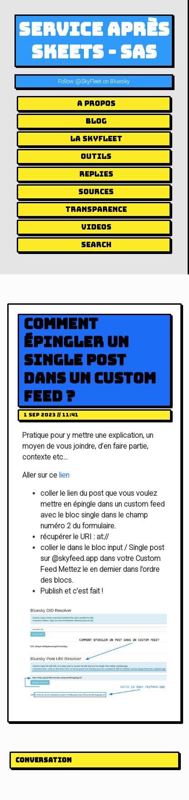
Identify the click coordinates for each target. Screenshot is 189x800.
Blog (96, 121)
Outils (96, 156)
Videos (96, 227)
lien (64, 475)
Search (96, 244)
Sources (96, 191)
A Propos (96, 103)
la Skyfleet (96, 139)
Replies (96, 174)
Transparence (96, 209)
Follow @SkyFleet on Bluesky (94, 81)
